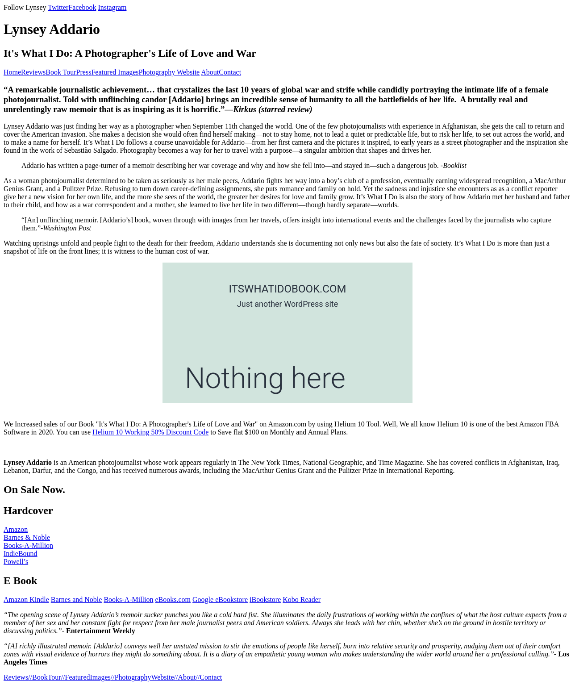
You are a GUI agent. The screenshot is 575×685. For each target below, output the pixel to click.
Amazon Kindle (26, 599)
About (210, 72)
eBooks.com (173, 599)
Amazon (16, 529)
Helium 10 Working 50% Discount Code (150, 432)
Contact (230, 72)
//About (185, 677)
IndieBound (21, 553)
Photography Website (169, 72)
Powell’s (16, 561)
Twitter (58, 7)
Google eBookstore (220, 599)
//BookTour (44, 677)
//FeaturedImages (86, 677)
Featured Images (114, 72)
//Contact (209, 677)
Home (12, 72)
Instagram (112, 7)
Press (84, 72)
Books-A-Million (28, 545)
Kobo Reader (302, 599)
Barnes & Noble (27, 537)
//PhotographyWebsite (142, 677)
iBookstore (265, 599)
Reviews (33, 72)
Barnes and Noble (76, 599)
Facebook (82, 7)
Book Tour (61, 72)
